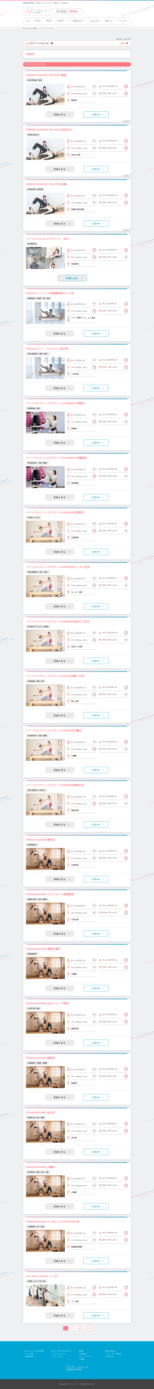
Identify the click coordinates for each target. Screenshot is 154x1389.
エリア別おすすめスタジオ (77, 21)
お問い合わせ (110, 1356)
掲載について (115, 3)
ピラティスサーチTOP (30, 28)
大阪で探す (49, 21)
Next (88, 1328)
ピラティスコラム (94, 21)
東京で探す (37, 21)
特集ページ (108, 21)
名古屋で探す (61, 21)
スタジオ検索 (29, 1354)
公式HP (96, 114)
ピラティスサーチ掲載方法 (114, 1354)
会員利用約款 (83, 1354)
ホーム (28, 21)
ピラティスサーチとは (58, 1354)
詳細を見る (60, 114)
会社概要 (81, 1359)
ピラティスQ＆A (122, 21)
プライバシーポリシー (85, 1356)
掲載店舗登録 (29, 1356)
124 (83, 1328)
